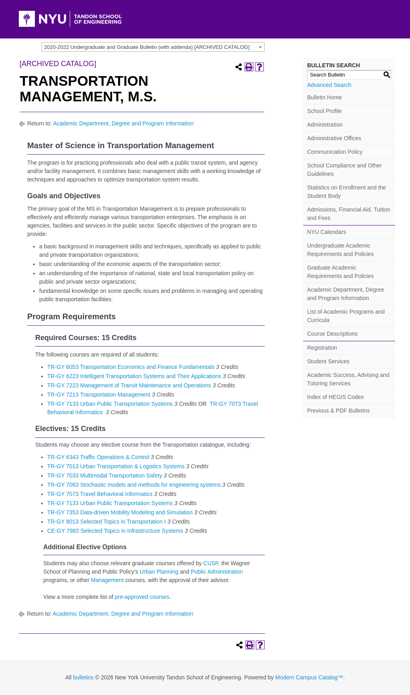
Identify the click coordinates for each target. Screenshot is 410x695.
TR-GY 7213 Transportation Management (98, 394)
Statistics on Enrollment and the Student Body (346, 191)
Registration (322, 347)
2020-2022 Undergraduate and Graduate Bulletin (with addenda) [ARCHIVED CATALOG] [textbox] (146, 47)
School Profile (324, 111)
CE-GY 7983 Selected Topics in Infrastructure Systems (115, 531)
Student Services (328, 361)
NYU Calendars (326, 232)
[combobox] (153, 47)
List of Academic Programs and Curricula (346, 315)
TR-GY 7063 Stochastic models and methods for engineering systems (134, 484)
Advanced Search (329, 85)
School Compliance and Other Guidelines (344, 169)
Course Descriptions (332, 333)
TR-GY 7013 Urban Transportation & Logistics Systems (116, 466)
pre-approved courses (142, 597)
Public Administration (217, 571)
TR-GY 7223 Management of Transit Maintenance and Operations (129, 385)
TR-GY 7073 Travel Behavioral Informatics (100, 494)
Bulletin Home (324, 97)
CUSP (210, 563)
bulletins (83, 677)
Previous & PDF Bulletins (338, 410)
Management (107, 580)
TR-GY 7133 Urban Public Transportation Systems (110, 404)
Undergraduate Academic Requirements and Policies (340, 249)
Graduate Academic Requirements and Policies (340, 271)
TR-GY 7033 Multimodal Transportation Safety (104, 475)
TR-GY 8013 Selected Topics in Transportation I (106, 521)
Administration (325, 124)
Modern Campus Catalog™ (309, 677)
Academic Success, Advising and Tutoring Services (348, 379)
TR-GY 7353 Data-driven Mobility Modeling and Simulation (120, 512)
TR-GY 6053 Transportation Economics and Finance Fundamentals (131, 367)
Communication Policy (335, 152)
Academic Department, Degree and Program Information (123, 123)
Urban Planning (159, 571)
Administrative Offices (334, 138)
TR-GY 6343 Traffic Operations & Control (98, 457)
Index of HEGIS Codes (335, 397)
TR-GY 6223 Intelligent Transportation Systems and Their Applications (134, 376)
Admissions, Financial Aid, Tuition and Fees (348, 213)
